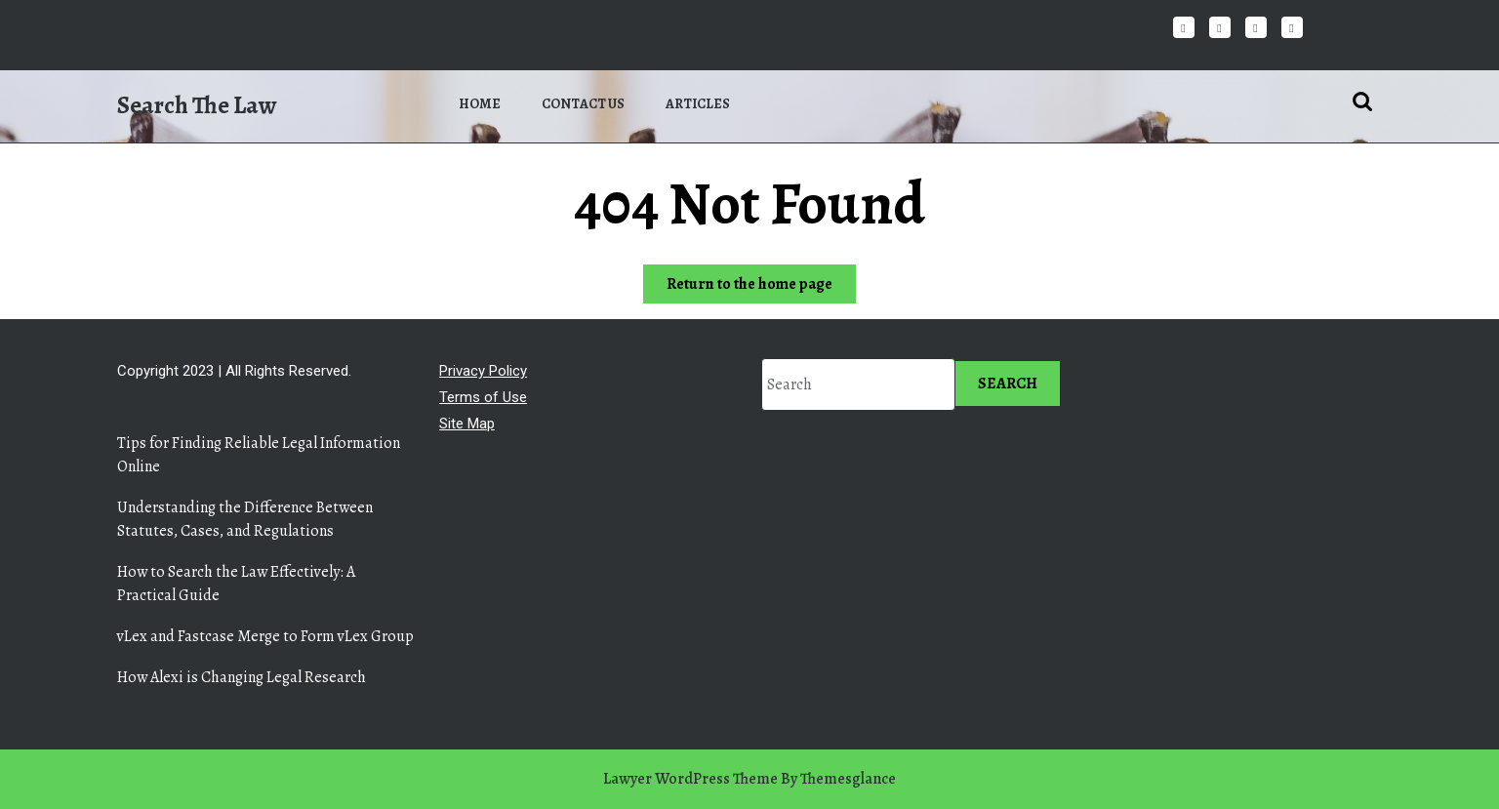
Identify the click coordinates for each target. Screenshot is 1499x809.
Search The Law (196, 105)
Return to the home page (761, 287)
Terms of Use (483, 397)
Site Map (467, 423)
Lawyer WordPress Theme (690, 778)
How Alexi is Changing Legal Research (241, 677)
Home (480, 104)
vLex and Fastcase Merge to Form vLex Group (265, 636)
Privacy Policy (483, 371)
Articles (698, 104)
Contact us (583, 104)
